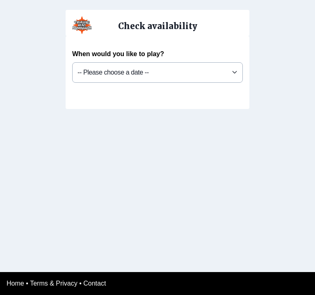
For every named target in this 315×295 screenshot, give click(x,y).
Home (15, 283)
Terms (39, 283)
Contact (94, 283)
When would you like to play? (118, 53)
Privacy (66, 283)
